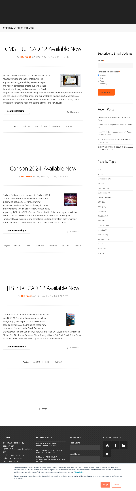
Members (56, 115)
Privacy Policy (79, 472)
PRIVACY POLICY (110, 452)
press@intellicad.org (17, 452)
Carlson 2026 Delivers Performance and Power (114, 107)
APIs (100, 162)
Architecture (104, 167)
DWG (37, 115)
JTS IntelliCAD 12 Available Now (43, 276)
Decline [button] (116, 485)
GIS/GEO (78, 234)
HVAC (101, 209)
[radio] (115, 63)
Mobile (102, 237)
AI (99, 158)
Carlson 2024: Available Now (43, 156)
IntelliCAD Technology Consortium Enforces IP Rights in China (115, 121)
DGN (101, 190)
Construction (104, 186)
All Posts (43, 397)
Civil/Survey (40, 234)
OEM (101, 241)
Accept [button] (105, 485)
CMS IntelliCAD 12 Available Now (43, 37)
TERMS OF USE (110, 460)
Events (102, 200)
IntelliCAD (26, 115)
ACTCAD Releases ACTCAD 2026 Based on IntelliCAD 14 (114, 129)
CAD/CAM (68, 115)
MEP (100, 232)
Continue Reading (16, 99)
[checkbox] (115, 68)
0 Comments (73, 100)
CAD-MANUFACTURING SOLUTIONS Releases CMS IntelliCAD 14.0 (115, 136)
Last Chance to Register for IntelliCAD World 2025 (115, 114)
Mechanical (104, 223)
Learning (102, 218)
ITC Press (25, 45)
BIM (45, 115)
